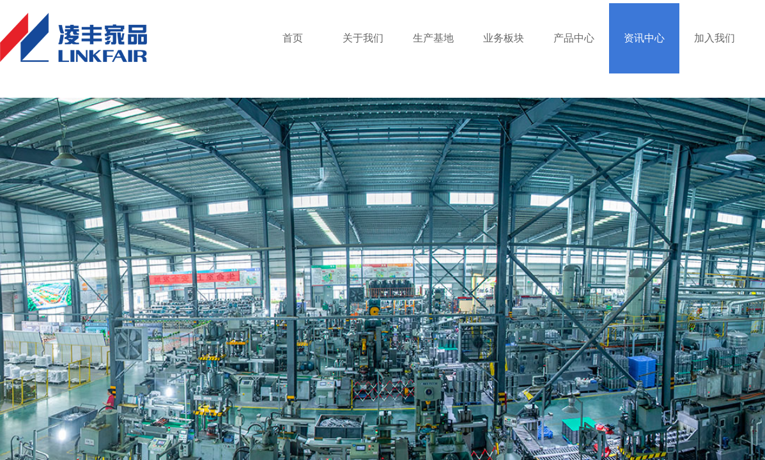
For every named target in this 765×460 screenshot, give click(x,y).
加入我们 (714, 38)
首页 (292, 38)
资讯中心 (644, 38)
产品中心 (573, 38)
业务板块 (503, 38)
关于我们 (363, 38)
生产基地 (433, 38)
